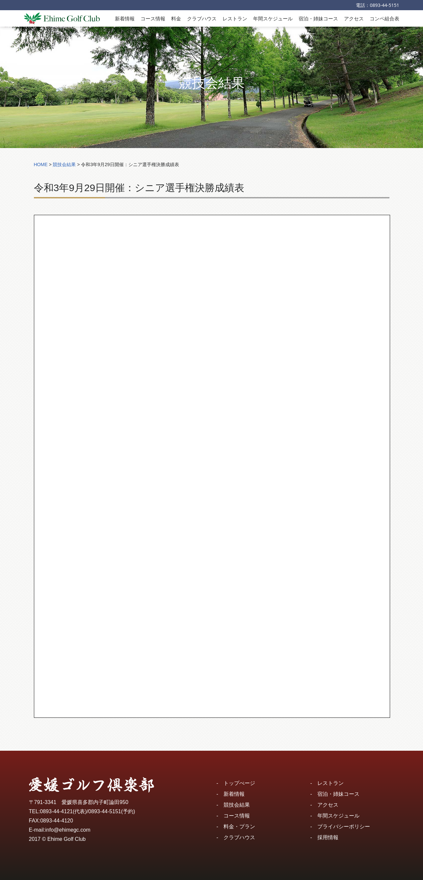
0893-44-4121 (56, 811)
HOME (41, 164)
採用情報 (327, 837)
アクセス (354, 18)
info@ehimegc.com (67, 830)
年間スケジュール (273, 18)
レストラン (235, 18)
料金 (176, 18)
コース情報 (153, 18)
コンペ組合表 (384, 18)
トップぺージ (239, 783)
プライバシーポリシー (343, 826)
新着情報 (125, 18)
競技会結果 (237, 805)
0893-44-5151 (384, 5)
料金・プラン (239, 826)
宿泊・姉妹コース (318, 18)
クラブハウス (202, 18)
